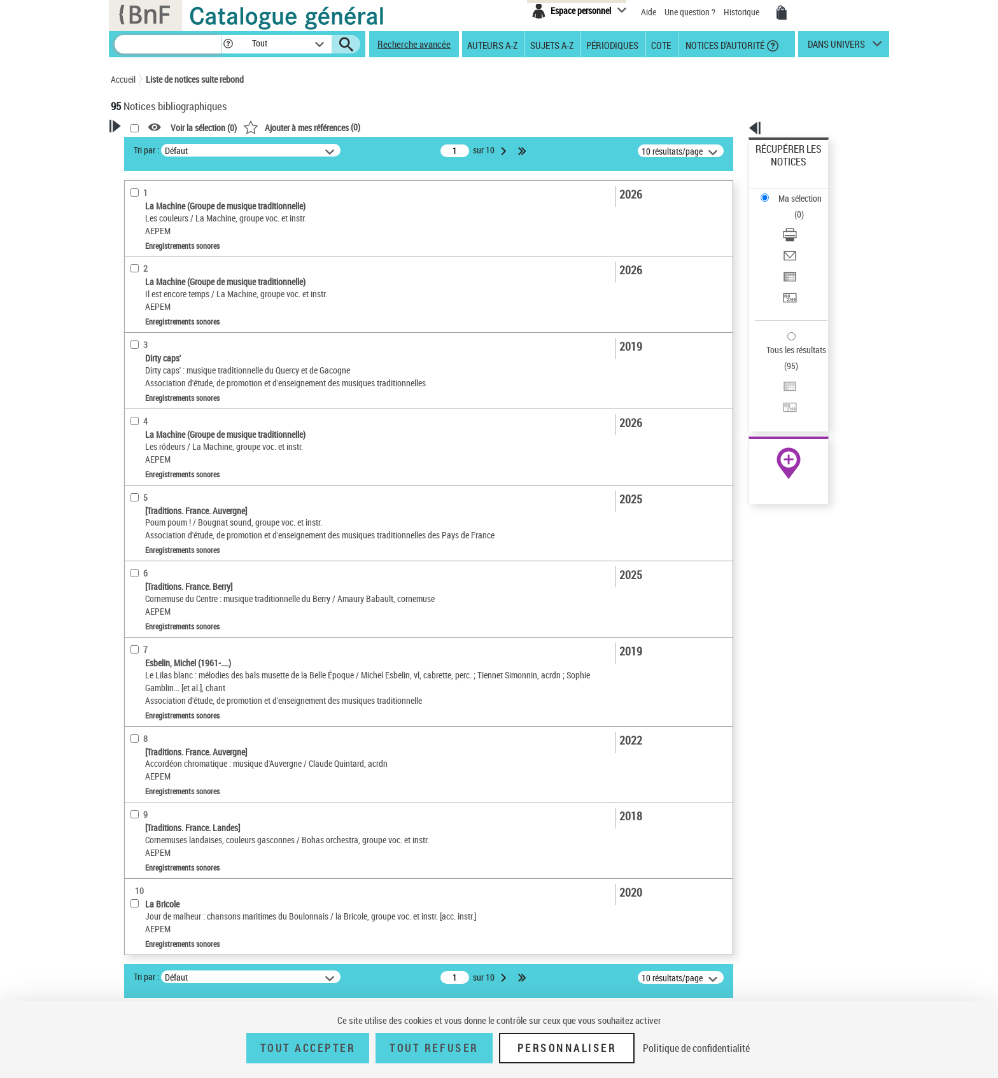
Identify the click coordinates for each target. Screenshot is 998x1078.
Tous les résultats (788, 272)
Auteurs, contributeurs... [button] (171, 356)
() (465, 127)
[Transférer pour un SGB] (806, 237)
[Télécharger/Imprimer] (806, 191)
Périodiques (612, 44)
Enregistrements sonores (173, 276)
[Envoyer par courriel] (806, 206)
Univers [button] (138, 419)
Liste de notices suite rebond (195, 79)
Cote (661, 44)
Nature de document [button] (163, 257)
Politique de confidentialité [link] (696, 1048)
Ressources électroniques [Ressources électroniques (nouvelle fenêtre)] (782, 403)
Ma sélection (779, 169)
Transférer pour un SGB (798, 237)
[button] (228, 44)
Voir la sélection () (367, 128)
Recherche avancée (414, 44)
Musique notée (154, 296)
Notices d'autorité (724, 44)
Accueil (123, 79)
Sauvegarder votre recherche (190, 209)
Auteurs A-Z (492, 44)
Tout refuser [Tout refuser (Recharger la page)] (434, 1048)
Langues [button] (140, 377)
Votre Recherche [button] (162, 148)
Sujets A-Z (551, 44)
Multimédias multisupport (173, 315)
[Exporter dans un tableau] (806, 222)
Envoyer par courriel (793, 206)
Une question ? (689, 12)
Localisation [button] (147, 334)
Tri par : (310, 150)
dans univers (836, 47)
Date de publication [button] (161, 398)
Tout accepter (308, 1048)
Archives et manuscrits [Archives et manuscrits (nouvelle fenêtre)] (777, 389)
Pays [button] (133, 440)
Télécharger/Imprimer (795, 191)
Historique (742, 12)
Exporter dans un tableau (802, 222)
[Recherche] (168, 44)
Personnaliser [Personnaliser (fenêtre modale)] (567, 1048)
